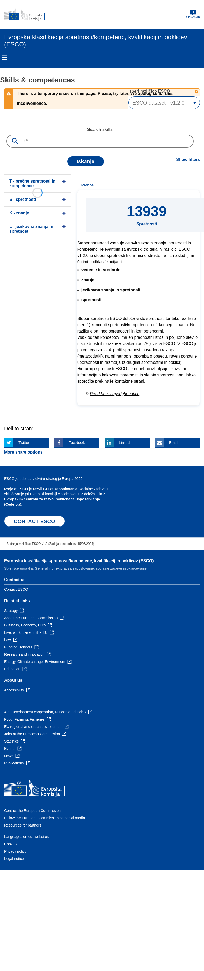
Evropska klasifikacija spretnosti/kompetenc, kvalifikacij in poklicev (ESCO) (79, 561)
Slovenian (193, 14)
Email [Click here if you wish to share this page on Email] (173, 443)
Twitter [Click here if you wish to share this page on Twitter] (23, 443)
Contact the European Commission (32, 811)
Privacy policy (15, 851)
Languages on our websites (26, 837)
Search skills (100, 129)
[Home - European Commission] (29, 14)
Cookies (10, 844)
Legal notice (14, 859)
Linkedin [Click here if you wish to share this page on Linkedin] (125, 443)
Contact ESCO (16, 589)
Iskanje (85, 161)
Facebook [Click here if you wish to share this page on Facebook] (77, 443)
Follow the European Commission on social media (44, 818)
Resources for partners (22, 825)
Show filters (188, 159)
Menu (4, 57)
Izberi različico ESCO (149, 91)
